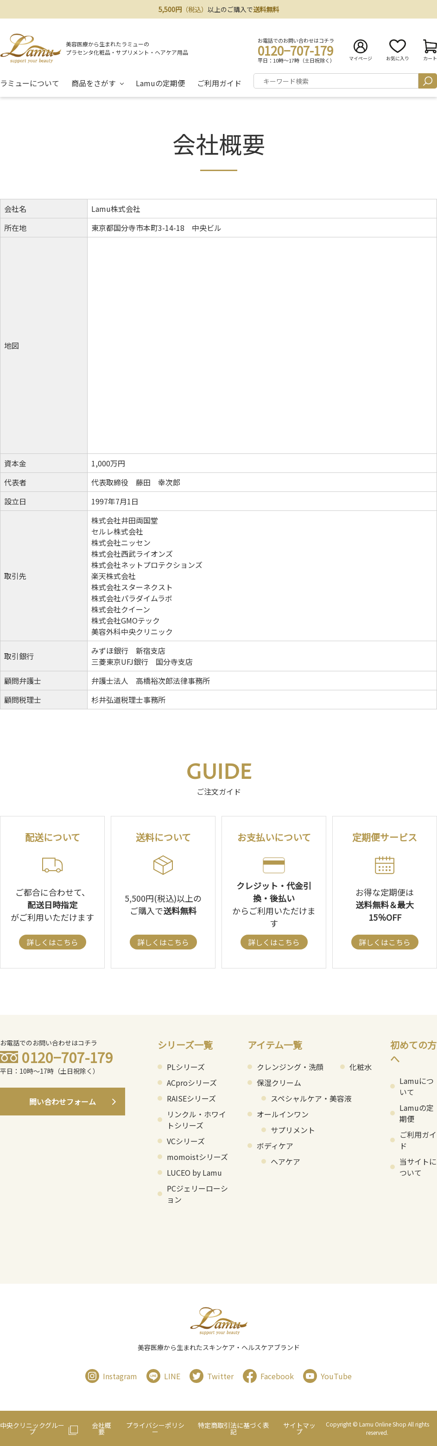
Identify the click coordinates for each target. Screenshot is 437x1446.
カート (430, 50)
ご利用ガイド (219, 83)
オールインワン (283, 1114)
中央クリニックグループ (32, 1428)
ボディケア (275, 1145)
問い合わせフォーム (62, 1101)
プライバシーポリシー (155, 1428)
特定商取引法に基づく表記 (233, 1428)
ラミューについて (29, 83)
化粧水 (360, 1066)
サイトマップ (299, 1428)
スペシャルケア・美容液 (311, 1098)
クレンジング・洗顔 (290, 1066)
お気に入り (397, 50)
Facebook (268, 1376)
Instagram (111, 1376)
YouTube (327, 1376)
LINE (163, 1376)
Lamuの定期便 (160, 83)
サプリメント (293, 1129)
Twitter (212, 1376)
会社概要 (101, 1428)
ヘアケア (285, 1161)
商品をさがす (93, 83)
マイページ (360, 50)
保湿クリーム (279, 1082)
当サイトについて (418, 1167)
